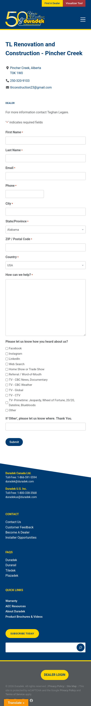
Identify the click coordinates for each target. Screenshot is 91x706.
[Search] (80, 647)
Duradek (11, 560)
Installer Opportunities (21, 537)
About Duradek (15, 611)
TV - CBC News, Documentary (28, 379)
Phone (11, 186)
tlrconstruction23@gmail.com (31, 87)
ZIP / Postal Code (19, 239)
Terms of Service (15, 694)
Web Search (16, 364)
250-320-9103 (20, 81)
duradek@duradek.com (20, 481)
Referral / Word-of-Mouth (25, 374)
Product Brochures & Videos (24, 616)
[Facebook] (31, 700)
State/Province (17, 221)
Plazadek (12, 575)
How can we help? (19, 275)
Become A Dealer (18, 532)
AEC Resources (16, 606)
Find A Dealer (52, 3)
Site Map (72, 686)
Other (12, 410)
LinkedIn (14, 359)
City (9, 204)
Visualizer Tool (74, 3)
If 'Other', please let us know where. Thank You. (39, 418)
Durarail (11, 565)
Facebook (15, 348)
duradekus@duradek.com (21, 497)
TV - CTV (14, 395)
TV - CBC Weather (20, 385)
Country (12, 257)
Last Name (14, 150)
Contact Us (13, 522)
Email (10, 168)
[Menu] (82, 19)
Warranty (11, 601)
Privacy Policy (56, 686)
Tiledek (11, 570)
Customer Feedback (19, 527)
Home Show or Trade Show (26, 369)
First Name (14, 132)
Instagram (15, 353)
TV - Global (16, 390)
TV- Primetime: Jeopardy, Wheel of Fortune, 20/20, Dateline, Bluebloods (42, 402)
